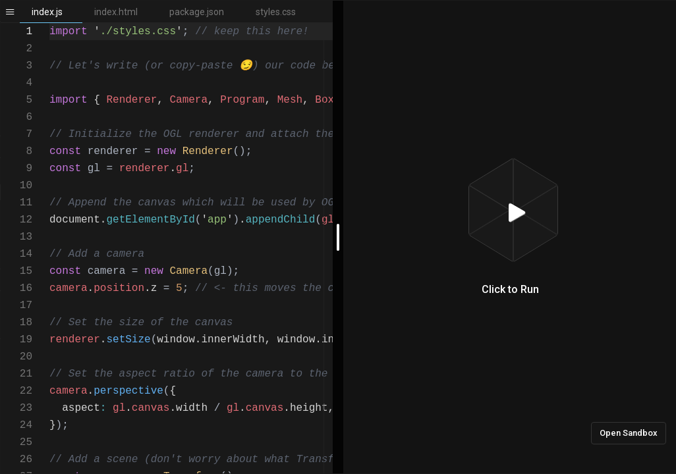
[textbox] (49, 23)
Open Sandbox (629, 433)
